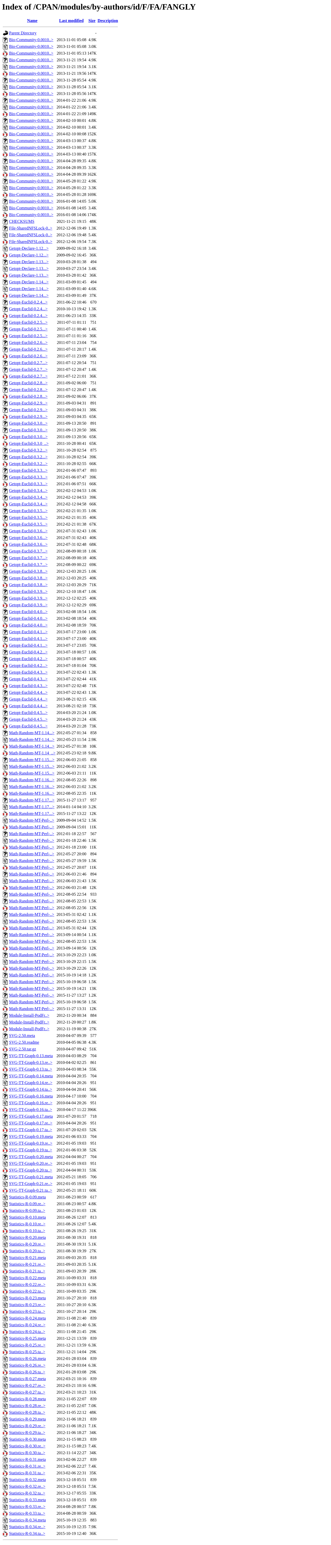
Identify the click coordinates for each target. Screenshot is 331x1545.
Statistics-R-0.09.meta (27, 1197)
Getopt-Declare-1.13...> (29, 262)
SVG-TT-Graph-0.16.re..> (30, 1103)
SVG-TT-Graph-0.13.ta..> (30, 1069)
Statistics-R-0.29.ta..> (27, 1432)
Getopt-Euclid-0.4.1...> (28, 632)
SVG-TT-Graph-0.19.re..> (30, 1143)
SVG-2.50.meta (22, 1035)
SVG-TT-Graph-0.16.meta (31, 1096)
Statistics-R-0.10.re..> (27, 1224)
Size (92, 20)
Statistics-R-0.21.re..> (27, 1264)
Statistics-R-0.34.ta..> (27, 1533)
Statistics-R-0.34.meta (27, 1520)
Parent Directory (22, 33)
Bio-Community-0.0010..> (31, 40)
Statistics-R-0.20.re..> (27, 1244)
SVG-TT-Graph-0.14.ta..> (30, 1089)
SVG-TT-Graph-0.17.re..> (30, 1123)
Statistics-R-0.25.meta (27, 1338)
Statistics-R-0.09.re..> (27, 1204)
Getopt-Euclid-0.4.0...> (28, 611)
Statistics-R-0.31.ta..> (27, 1473)
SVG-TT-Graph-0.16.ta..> (30, 1109)
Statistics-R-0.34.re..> (27, 1527)
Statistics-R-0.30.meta (27, 1439)
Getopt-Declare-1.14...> (29, 282)
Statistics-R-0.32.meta (27, 1479)
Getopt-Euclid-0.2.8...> (28, 383)
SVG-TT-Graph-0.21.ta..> (30, 1190)
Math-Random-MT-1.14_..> (32, 753)
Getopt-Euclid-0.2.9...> (28, 403)
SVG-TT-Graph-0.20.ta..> (30, 1170)
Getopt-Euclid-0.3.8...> (28, 571)
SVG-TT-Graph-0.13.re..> (30, 1062)
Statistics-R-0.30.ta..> (27, 1453)
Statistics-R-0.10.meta (27, 1217)
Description (107, 20)
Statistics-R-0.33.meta (27, 1500)
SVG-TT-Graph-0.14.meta (31, 1076)
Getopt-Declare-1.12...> (29, 248)
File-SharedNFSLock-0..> (30, 228)
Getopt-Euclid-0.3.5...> (28, 511)
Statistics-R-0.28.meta (27, 1399)
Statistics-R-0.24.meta (27, 1318)
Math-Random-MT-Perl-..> (31, 820)
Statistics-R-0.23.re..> (27, 1305)
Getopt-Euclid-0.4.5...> (28, 712)
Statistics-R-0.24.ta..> (27, 1331)
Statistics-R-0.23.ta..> (27, 1311)
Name (32, 20)
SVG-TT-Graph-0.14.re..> (30, 1082)
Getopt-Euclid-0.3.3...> (28, 470)
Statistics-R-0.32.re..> (27, 1486)
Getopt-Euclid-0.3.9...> (28, 591)
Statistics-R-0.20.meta (27, 1237)
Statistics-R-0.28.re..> (27, 1405)
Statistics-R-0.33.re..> (27, 1506)
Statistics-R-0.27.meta (27, 1379)
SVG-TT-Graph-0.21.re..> (30, 1183)
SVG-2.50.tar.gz (22, 1049)
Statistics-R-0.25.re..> (27, 1345)
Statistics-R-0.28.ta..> (27, 1412)
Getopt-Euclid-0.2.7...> (28, 362)
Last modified (71, 20)
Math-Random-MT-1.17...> (32, 800)
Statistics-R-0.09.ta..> (27, 1210)
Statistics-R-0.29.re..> (27, 1426)
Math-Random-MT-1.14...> (32, 733)
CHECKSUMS (21, 221)
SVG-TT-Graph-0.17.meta (31, 1116)
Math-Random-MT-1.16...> (32, 780)
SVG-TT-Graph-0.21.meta (31, 1177)
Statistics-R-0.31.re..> (27, 1466)
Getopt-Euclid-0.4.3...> (28, 672)
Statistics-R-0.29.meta (27, 1419)
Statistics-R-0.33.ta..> (27, 1513)
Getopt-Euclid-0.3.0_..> (29, 443)
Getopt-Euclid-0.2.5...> (28, 322)
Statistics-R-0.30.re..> (27, 1446)
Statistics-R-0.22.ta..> (27, 1291)
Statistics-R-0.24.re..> (27, 1325)
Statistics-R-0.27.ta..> (27, 1392)
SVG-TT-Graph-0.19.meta (31, 1136)
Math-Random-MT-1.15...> (32, 759)
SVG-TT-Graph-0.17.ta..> (30, 1130)
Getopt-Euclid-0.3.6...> (28, 531)
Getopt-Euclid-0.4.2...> (28, 652)
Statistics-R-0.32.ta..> (27, 1493)
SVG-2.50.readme (24, 1042)
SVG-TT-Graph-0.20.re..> (30, 1163)
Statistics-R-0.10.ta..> (27, 1230)
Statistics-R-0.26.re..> (27, 1365)
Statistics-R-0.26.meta (27, 1358)
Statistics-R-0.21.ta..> (27, 1271)
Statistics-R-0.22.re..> (27, 1284)
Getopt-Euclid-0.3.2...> (28, 450)
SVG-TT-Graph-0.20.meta (31, 1156)
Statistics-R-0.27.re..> (27, 1385)
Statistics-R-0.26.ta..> (27, 1372)
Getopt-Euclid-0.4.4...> (28, 692)
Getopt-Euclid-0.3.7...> (28, 551)
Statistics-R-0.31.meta (27, 1459)
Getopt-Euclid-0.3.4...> (28, 490)
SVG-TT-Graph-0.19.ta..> (30, 1150)
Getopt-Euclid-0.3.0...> (28, 423)
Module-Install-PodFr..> (29, 1015)
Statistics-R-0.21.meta (27, 1257)
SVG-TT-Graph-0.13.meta (31, 1056)
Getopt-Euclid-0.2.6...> (28, 342)
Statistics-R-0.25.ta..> (27, 1352)
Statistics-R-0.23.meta (27, 1298)
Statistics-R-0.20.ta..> (27, 1251)
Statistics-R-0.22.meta (27, 1278)
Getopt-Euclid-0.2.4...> (28, 302)
